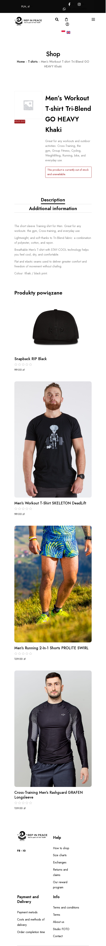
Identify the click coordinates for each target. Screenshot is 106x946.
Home (21, 61)
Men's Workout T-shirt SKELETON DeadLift (50, 503)
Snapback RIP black (30, 359)
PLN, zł (20, 6)
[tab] (53, 199)
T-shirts (33, 61)
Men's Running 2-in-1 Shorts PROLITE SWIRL (51, 648)
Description (53, 199)
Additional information (53, 208)
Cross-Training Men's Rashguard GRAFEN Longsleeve (48, 795)
